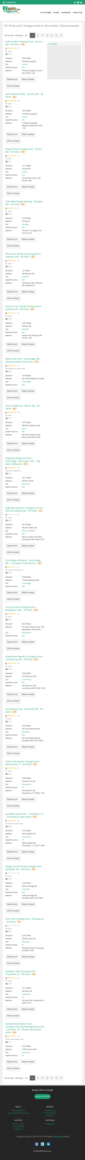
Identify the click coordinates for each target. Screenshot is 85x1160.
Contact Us (11, 2)
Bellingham (26, 632)
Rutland (25, 329)
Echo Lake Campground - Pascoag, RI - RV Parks (24, 920)
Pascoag (25, 941)
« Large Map (52, 44)
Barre (24, 428)
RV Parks (56, 13)
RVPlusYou (49, 1124)
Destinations (50, 1110)
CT (23, 787)
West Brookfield (28, 531)
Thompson (26, 837)
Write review (13, 86)
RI (23, 945)
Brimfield (25, 732)
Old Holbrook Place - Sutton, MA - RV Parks (24, 95)
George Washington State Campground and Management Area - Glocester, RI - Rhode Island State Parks (24, 1028)
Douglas (25, 224)
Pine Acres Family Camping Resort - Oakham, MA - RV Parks (23, 255)
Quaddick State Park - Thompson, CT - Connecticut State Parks (24, 815)
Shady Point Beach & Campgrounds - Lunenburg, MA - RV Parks (24, 658)
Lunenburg (26, 679)
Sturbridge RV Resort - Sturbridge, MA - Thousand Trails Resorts (23, 562)
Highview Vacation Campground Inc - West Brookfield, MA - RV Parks (24, 509)
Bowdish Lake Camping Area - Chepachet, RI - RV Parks (20, 973)
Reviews (50, 1115)
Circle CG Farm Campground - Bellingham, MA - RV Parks (20, 609)
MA (23, 67)
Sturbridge (26, 381)
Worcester (26, 484)
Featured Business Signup (18, 1113)
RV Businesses (66, 13)
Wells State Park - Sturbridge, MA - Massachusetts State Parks (23, 360)
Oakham (25, 277)
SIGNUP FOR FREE (42, 1096)
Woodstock (26, 784)
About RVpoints (18, 1110)
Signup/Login (77, 13)
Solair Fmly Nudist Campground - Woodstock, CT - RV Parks (22, 763)
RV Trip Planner (45, 13)
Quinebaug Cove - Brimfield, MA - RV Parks (24, 710)
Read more (12, 79)
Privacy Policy (18, 1126)
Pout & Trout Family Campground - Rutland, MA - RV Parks (23, 308)
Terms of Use (18, 1124)
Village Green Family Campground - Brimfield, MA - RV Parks (23, 868)
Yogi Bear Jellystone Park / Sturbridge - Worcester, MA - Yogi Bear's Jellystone (22, 461)
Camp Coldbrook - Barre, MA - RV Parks (22, 407)
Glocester (26, 1052)
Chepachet (26, 994)
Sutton (25, 64)
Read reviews (28, 79)
